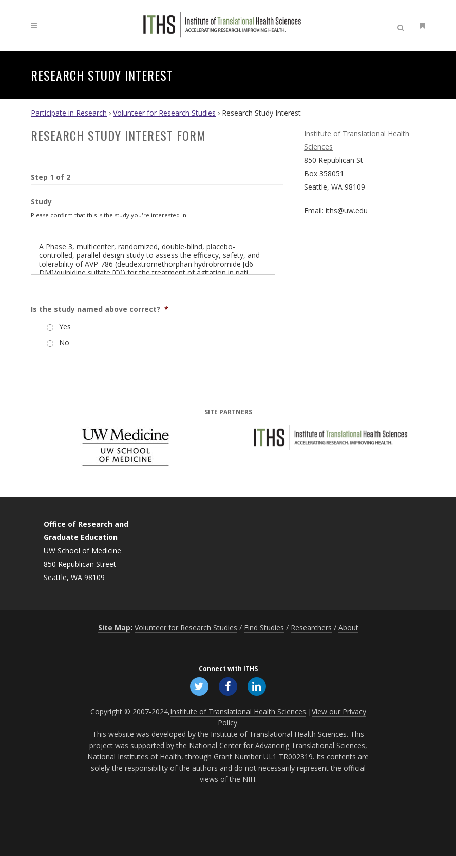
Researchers (311, 626)
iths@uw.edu (347, 210)
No (64, 342)
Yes (65, 326)
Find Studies (264, 626)
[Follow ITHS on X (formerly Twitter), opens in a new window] (199, 685)
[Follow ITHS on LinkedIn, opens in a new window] (256, 685)
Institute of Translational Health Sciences (238, 710)
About (348, 626)
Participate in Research (69, 113)
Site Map (114, 626)
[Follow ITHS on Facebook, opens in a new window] (228, 685)
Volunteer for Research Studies (164, 113)
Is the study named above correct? (99, 309)
